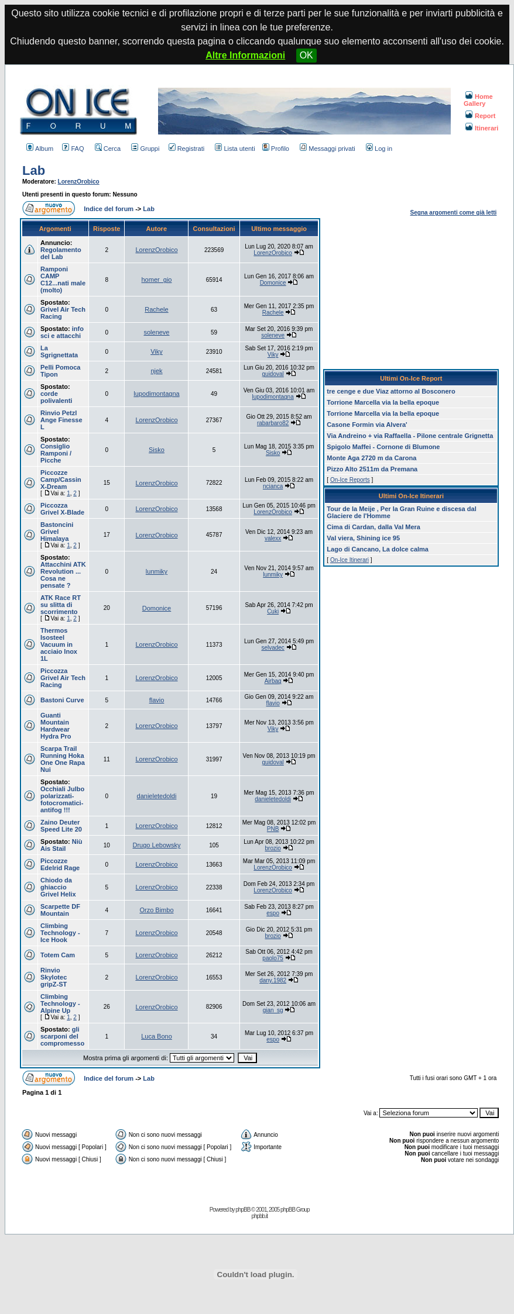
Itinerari (481, 128)
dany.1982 (272, 980)
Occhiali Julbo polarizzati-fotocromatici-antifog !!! (62, 799)
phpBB (242, 1209)
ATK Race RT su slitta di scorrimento (60, 604)
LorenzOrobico (79, 181)
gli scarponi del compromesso (62, 1036)
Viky (156, 351)
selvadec (272, 647)
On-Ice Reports (350, 480)
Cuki (273, 611)
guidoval (273, 374)
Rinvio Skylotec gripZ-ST (53, 977)
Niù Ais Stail (61, 845)
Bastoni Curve (62, 699)
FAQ (73, 148)
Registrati (186, 148)
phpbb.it (259, 1216)
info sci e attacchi (62, 332)
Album (39, 148)
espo (272, 913)
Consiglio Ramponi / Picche (55, 453)
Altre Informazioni (245, 55)
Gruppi (145, 148)
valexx (273, 538)
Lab (33, 170)
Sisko (157, 449)
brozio (273, 848)
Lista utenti (235, 148)
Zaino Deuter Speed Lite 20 (61, 826)
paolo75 (272, 958)
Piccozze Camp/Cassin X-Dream (60, 479)
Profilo (275, 148)
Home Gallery (478, 100)
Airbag (273, 681)
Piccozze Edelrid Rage (60, 864)
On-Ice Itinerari (349, 560)
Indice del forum (108, 208)
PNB (273, 829)
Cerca (108, 148)
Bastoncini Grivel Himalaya (56, 531)
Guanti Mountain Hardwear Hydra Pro (55, 726)
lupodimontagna (156, 393)
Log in (379, 148)
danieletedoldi (157, 795)
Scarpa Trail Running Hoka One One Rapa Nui (62, 759)
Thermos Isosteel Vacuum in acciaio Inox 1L (58, 644)
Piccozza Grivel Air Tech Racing (62, 677)
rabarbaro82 (273, 423)
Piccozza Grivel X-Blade (62, 509)
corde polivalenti (56, 397)
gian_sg (273, 1010)
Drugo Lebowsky (157, 845)
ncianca (273, 486)
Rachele (156, 309)
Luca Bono (156, 1036)
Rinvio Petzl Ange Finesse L (61, 419)
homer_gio (156, 279)
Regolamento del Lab (60, 253)
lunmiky (156, 571)
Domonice (273, 283)
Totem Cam (57, 954)
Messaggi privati (327, 148)
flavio (157, 699)
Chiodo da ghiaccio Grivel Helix (58, 887)
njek (156, 370)
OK (306, 55)
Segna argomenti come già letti (453, 212)
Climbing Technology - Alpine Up (60, 1003)
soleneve (156, 332)
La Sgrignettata (59, 351)
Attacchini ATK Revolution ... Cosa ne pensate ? (63, 575)
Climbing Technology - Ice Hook (60, 932)
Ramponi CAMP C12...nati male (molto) (62, 279)
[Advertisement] (411, 291)
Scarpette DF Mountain (60, 910)
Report (480, 115)
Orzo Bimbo (156, 909)
